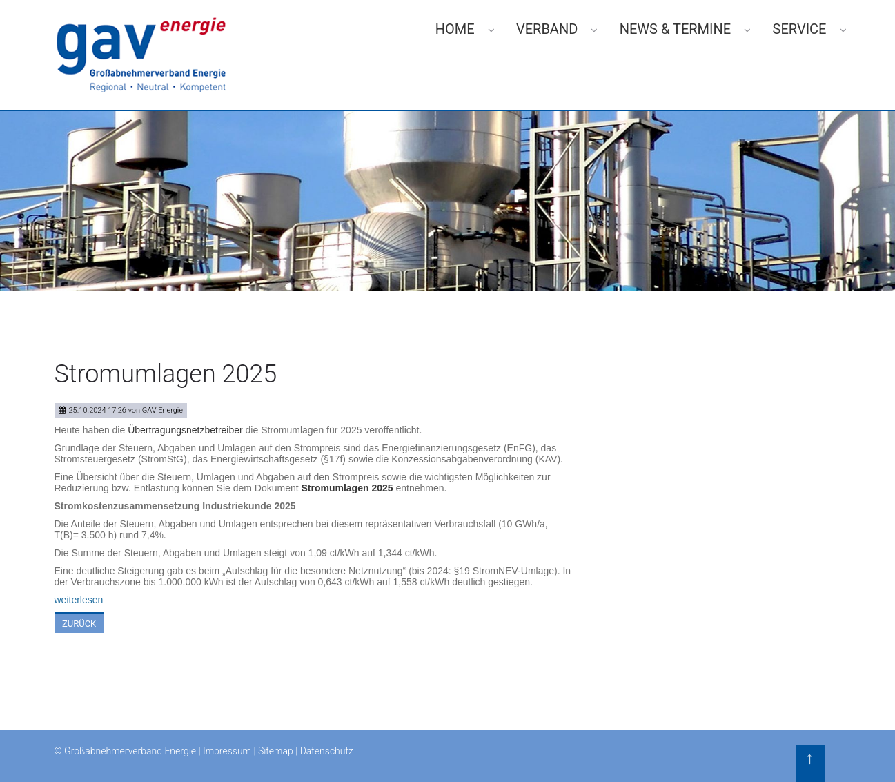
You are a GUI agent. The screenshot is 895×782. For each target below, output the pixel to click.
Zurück (79, 623)
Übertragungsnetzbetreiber (186, 430)
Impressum (227, 750)
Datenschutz (326, 750)
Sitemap (275, 750)
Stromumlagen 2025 (347, 487)
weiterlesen (79, 599)
